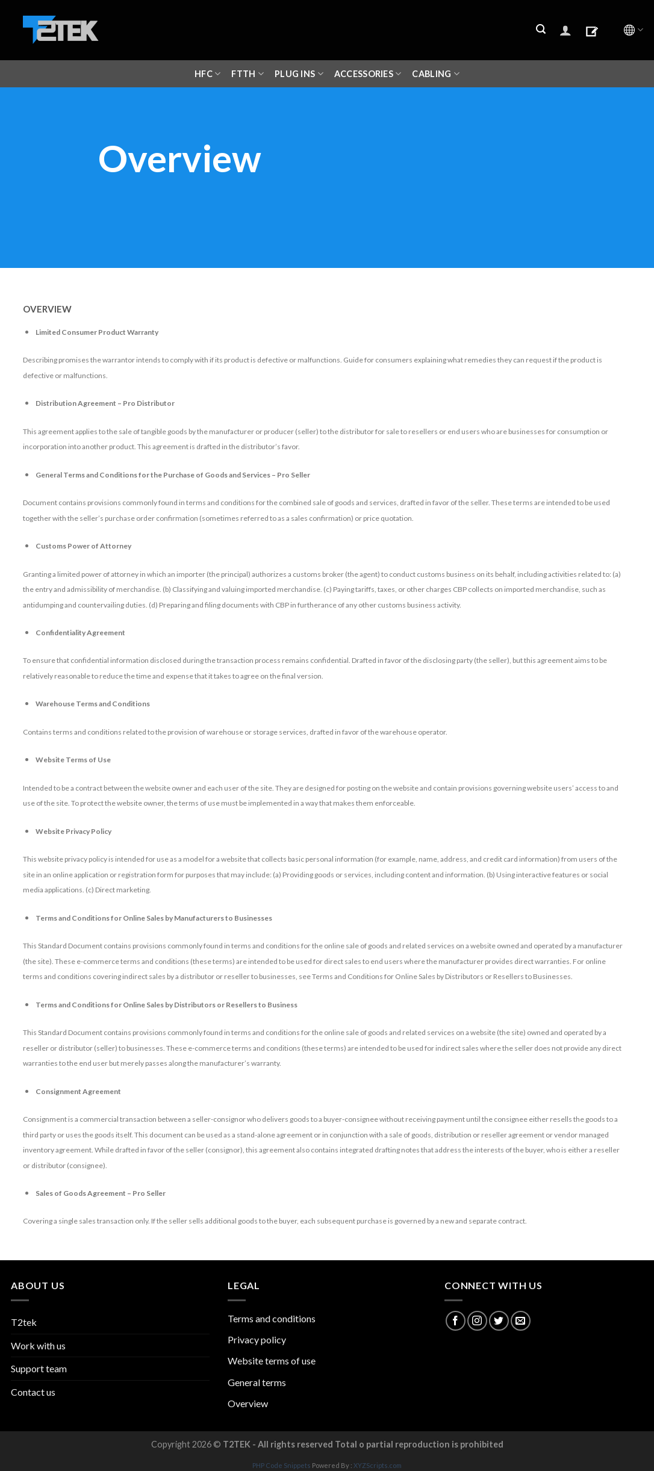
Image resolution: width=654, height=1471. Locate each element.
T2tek (24, 1322)
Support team (39, 1368)
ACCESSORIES (368, 73)
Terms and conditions (272, 1318)
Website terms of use (272, 1360)
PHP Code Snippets (281, 1465)
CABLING (435, 73)
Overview (248, 1403)
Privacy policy (257, 1339)
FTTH (247, 73)
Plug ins (299, 73)
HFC (207, 73)
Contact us (33, 1392)
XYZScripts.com (377, 1465)
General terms (257, 1382)
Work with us (38, 1345)
